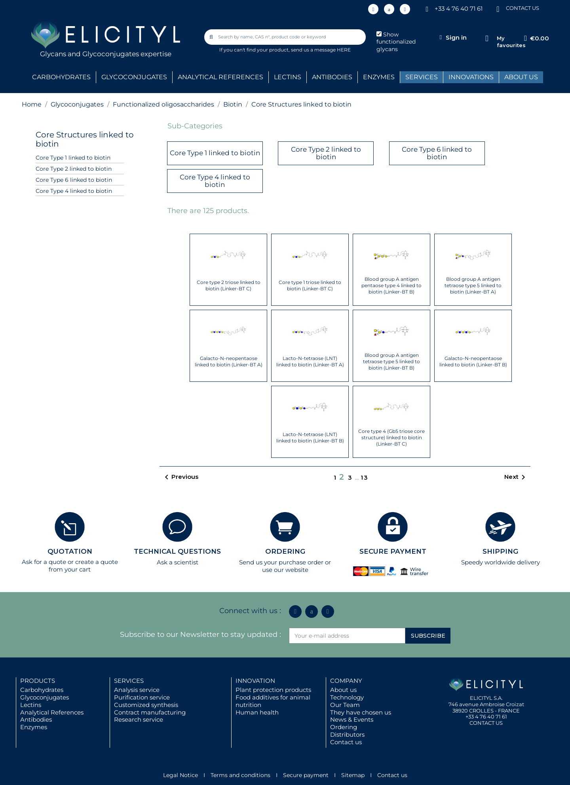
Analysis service (137, 690)
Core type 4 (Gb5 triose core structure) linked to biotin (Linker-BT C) (391, 437)
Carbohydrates (41, 690)
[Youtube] (405, 9)
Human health (257, 712)
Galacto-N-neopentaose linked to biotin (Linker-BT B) (473, 361)
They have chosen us (360, 712)
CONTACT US (522, 8)
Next (516, 477)
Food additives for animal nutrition (273, 701)
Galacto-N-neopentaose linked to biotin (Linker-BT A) (228, 361)
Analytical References (52, 712)
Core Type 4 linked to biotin (74, 190)
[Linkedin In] (373, 9)
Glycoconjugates (44, 697)
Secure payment (306, 775)
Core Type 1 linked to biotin (73, 157)
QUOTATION (70, 551)
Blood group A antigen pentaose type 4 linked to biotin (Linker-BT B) (391, 285)
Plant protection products (273, 690)
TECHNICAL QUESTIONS (177, 551)
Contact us (346, 742)
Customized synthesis (146, 705)
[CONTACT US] (498, 8)
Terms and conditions (240, 775)
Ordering (343, 727)
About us (343, 690)
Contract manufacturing (150, 712)
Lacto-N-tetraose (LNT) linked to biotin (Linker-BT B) (310, 437)
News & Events (351, 719)
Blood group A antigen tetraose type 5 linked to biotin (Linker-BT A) (473, 285)
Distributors (347, 734)
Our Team (345, 705)
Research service (138, 719)
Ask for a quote (44, 562)
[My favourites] (487, 38)
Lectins (30, 705)
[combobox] (286, 37)
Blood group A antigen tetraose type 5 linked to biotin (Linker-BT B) (391, 361)
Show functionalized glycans (396, 42)
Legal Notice (180, 775)
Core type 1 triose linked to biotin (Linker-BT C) (310, 285)
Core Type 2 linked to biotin (74, 168)
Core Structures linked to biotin (85, 139)
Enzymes (33, 727)
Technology (347, 697)
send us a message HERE (321, 50)
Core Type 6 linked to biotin (74, 179)
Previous (180, 477)
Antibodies (36, 719)
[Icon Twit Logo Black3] (389, 9)
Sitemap (353, 775)
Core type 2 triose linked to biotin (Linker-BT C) (228, 285)
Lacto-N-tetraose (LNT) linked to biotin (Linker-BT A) (310, 361)
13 (365, 477)
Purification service (142, 697)
